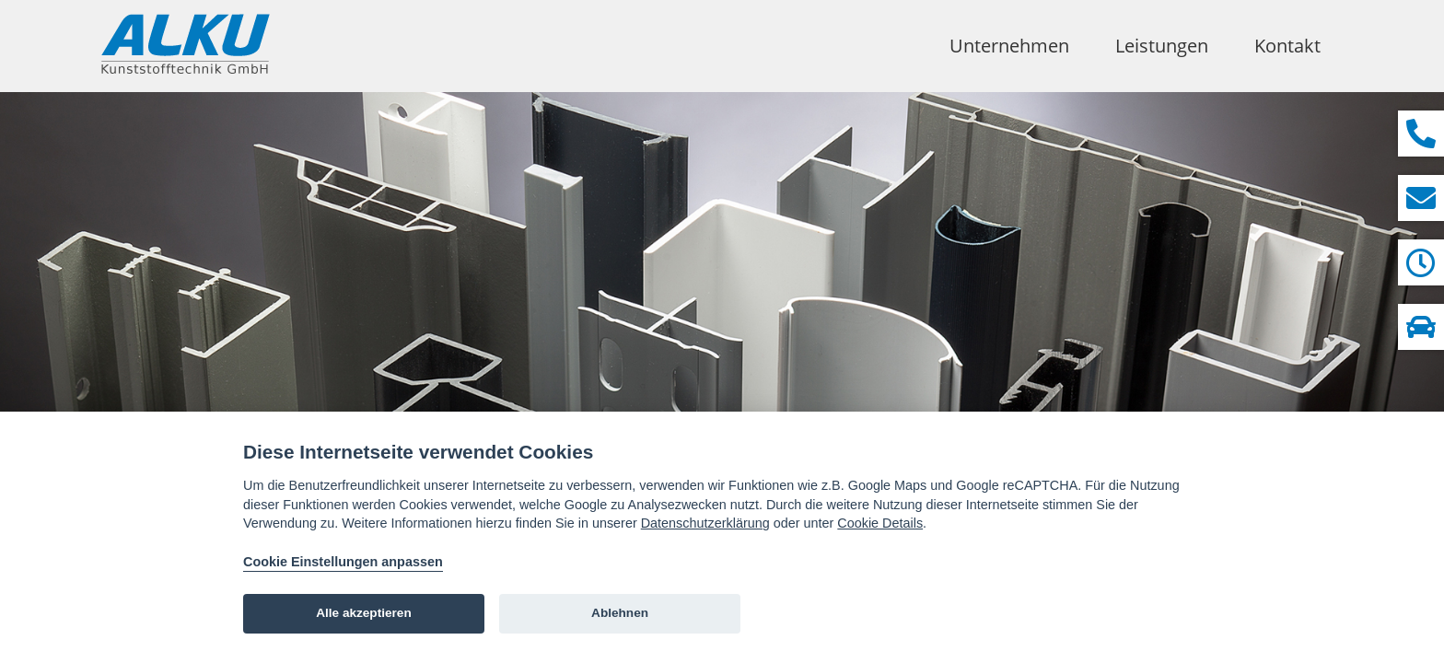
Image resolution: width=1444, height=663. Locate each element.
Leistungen (1161, 45)
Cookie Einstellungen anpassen (343, 561)
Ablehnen (619, 613)
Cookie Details (880, 523)
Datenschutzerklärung (705, 523)
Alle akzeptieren (364, 613)
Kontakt (1287, 45)
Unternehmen (1009, 45)
